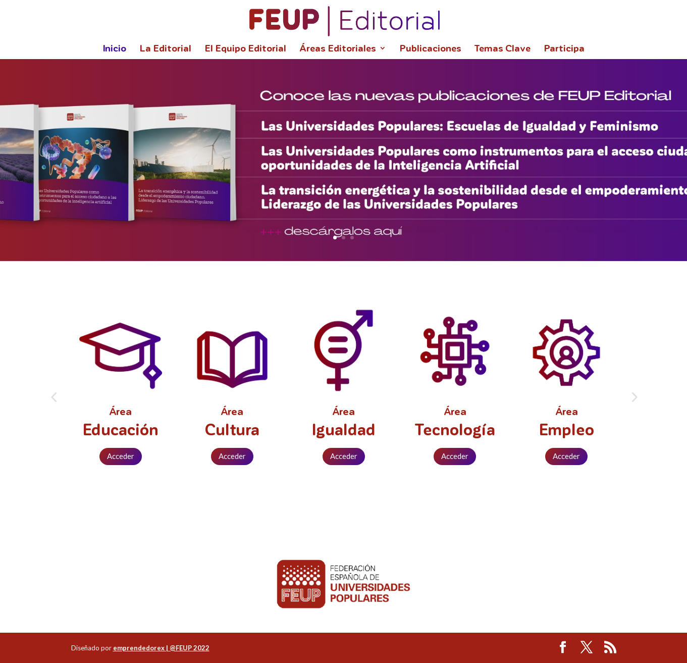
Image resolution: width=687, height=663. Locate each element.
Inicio (114, 49)
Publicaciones (430, 49)
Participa (564, 49)
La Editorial (165, 49)
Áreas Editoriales (337, 49)
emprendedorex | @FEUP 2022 (161, 648)
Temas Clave (502, 49)
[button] (53, 397)
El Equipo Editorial (245, 49)
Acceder (120, 456)
